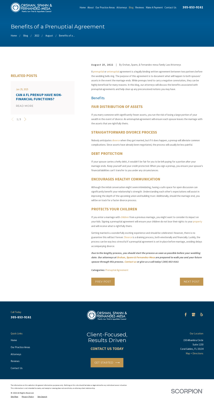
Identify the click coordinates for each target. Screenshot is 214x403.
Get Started (107, 362)
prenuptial (98, 71)
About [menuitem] (90, 7)
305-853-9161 (193, 7)
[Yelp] (201, 314)
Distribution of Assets (121, 106)
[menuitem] (14, 396)
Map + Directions (194, 353)
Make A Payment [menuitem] (154, 7)
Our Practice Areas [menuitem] (105, 7)
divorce (116, 140)
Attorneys (16, 354)
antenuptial (113, 71)
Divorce (128, 237)
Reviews (15, 361)
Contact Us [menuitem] (170, 7)
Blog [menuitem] (131, 7)
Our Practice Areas (20, 347)
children (125, 217)
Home (14, 340)
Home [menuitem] (83, 7)
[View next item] (25, 162)
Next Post (192, 281)
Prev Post (103, 281)
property (197, 221)
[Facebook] (185, 314)
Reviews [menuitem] (139, 7)
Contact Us (17, 368)
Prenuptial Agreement (116, 270)
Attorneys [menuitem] (122, 7)
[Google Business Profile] (193, 314)
